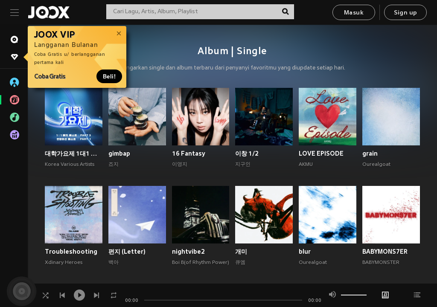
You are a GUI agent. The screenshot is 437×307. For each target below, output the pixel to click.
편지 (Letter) (127, 251)
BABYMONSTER (380, 263)
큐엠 (240, 263)
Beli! (109, 76)
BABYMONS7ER (385, 251)
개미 (241, 251)
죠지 (113, 165)
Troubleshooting (71, 251)
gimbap (119, 153)
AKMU (306, 165)
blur (305, 251)
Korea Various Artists (69, 165)
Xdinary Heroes (63, 263)
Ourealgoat (376, 165)
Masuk (354, 13)
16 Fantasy (188, 153)
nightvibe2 (188, 251)
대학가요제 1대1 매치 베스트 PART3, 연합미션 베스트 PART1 (73, 153)
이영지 (179, 165)
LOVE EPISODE (321, 153)
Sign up (405, 13)
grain (370, 153)
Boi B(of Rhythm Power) (200, 263)
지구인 (243, 165)
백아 (113, 263)
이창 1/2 (247, 153)
